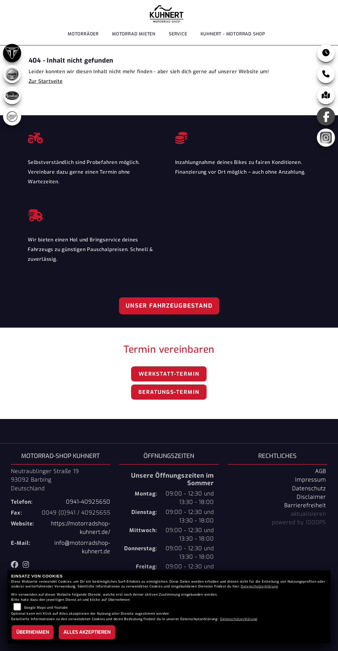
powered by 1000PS (299, 522)
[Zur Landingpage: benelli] (12, 74)
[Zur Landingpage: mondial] (12, 95)
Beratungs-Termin (168, 392)
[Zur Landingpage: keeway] (12, 116)
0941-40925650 (88, 501)
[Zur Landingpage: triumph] (12, 53)
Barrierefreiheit (305, 505)
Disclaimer (311, 497)
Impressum (310, 479)
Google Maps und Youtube (46, 607)
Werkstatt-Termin (169, 374)
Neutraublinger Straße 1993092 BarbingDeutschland (45, 480)
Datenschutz (309, 488)
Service (178, 34)
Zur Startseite (46, 81)
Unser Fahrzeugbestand (169, 305)
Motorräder (83, 34)
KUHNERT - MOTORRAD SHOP (233, 34)
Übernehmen (32, 632)
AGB (320, 471)
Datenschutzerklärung (259, 586)
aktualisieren (308, 514)
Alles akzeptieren (87, 632)
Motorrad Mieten (134, 34)
